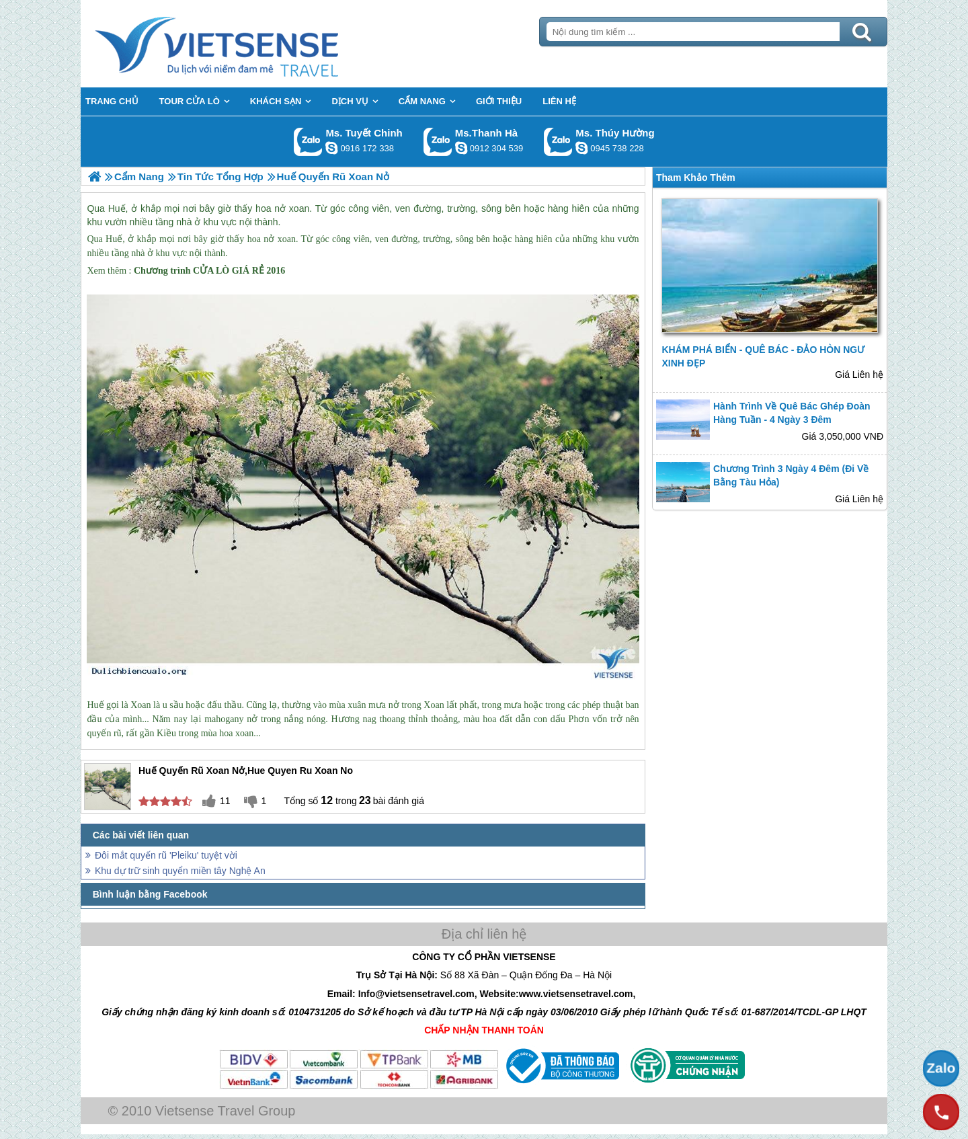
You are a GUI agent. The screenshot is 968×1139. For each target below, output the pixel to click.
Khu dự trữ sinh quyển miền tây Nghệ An (180, 870)
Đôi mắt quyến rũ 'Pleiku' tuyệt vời (166, 855)
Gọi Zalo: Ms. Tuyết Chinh (308, 141)
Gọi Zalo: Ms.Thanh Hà (438, 141)
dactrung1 (581, 148)
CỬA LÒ (211, 271)
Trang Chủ (250, 43)
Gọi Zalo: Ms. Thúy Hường (558, 141)
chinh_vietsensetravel (331, 148)
